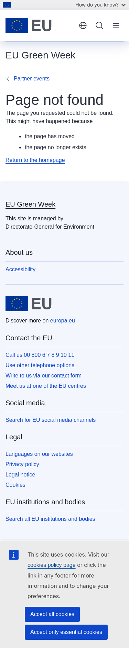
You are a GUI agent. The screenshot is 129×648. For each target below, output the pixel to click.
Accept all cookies (52, 614)
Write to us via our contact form (44, 375)
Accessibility (20, 269)
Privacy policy (22, 464)
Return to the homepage (35, 160)
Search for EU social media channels (51, 420)
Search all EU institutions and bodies (50, 519)
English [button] (83, 25)
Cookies (15, 485)
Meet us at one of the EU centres (46, 386)
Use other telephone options (40, 365)
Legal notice (20, 474)
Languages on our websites (39, 454)
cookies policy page (52, 565)
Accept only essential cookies (66, 632)
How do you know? (100, 5)
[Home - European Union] (40, 25)
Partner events (32, 78)
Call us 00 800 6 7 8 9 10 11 (40, 355)
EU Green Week (30, 204)
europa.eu (62, 320)
